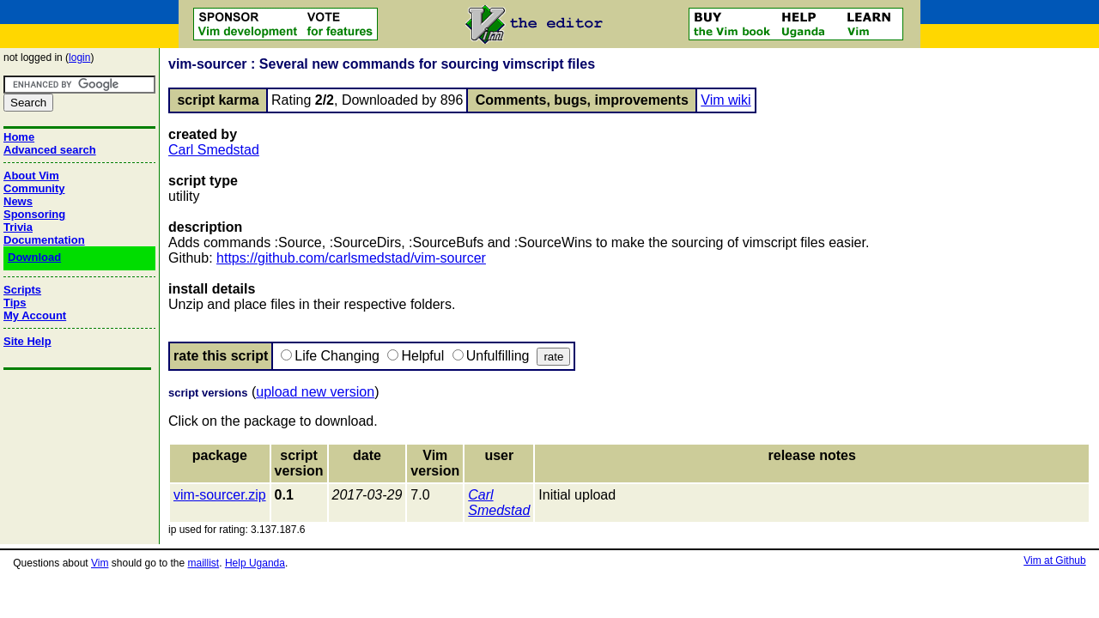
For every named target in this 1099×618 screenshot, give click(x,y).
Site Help (27, 341)
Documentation (44, 239)
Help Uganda (255, 563)
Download (34, 257)
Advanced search (49, 149)
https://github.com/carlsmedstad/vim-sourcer (351, 258)
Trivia (18, 227)
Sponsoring (34, 214)
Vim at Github (1054, 560)
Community (34, 188)
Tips (15, 302)
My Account (34, 315)
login (79, 58)
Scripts (22, 289)
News (18, 201)
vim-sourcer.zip (219, 495)
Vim (99, 563)
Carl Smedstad (213, 149)
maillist (204, 563)
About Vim (31, 175)
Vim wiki (725, 100)
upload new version (315, 392)
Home (18, 136)
